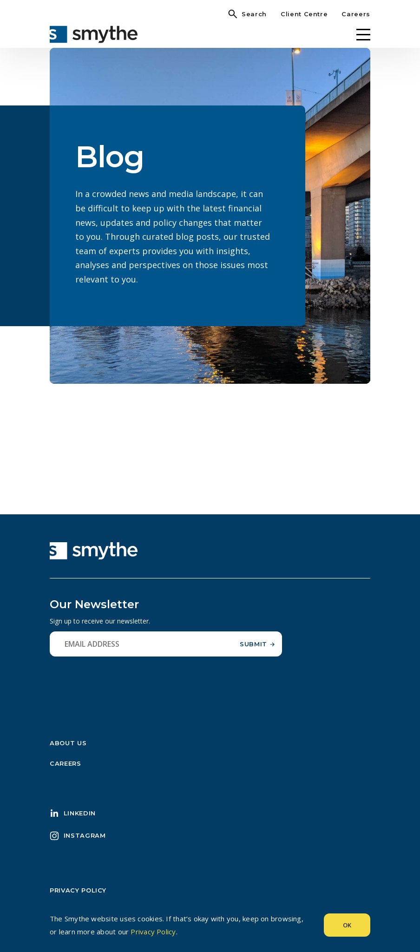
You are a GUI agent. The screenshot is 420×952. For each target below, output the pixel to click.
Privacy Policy (78, 890)
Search (254, 14)
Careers (355, 14)
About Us (68, 743)
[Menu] (363, 34)
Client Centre (304, 14)
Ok (347, 925)
